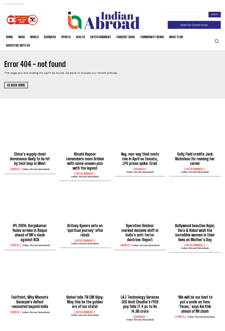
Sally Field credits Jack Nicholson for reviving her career (195, 159)
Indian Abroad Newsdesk (36, 169)
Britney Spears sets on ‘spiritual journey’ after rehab (85, 230)
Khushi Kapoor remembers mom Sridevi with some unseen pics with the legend (85, 161)
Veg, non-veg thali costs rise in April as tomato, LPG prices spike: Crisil (140, 159)
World (15, 169)
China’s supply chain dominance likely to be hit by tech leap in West (30, 159)
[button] (216, 41)
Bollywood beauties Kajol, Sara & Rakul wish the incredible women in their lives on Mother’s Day (195, 232)
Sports (15, 245)
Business (139, 169)
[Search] (214, 14)
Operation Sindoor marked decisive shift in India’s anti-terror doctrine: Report (139, 232)
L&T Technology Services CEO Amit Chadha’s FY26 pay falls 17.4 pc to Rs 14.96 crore (140, 304)
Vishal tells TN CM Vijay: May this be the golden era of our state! (85, 302)
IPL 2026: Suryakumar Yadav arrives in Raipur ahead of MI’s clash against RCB (29, 232)
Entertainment (85, 173)
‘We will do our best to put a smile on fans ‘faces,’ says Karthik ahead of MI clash (195, 304)
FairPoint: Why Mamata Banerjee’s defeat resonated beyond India (29, 302)
